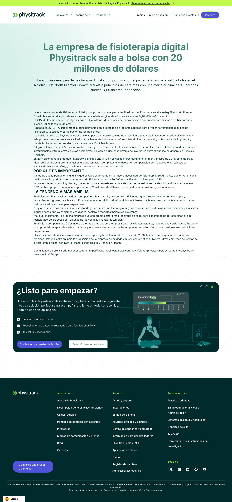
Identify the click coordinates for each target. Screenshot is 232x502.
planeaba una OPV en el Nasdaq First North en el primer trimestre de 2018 (130, 158)
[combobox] (14, 499)
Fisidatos (118, 457)
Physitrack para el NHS (126, 443)
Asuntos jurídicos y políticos (129, 421)
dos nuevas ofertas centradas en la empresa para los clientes (105, 223)
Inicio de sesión (158, 15)
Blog (60, 443)
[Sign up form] (210, 15)
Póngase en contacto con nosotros (78, 421)
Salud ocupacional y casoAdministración (183, 410)
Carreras (62, 450)
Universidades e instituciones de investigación (188, 443)
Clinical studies (66, 414)
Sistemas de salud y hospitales (186, 419)
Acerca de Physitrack (70, 400)
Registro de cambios (124, 464)
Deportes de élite (178, 426)
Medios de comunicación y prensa (78, 435)
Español (11, 499)
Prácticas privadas (179, 400)
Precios (140, 15)
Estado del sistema (123, 414)
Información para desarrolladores (132, 435)
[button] (63, 15)
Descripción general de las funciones (80, 407)
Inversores (63, 428)
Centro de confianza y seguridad (132, 428)
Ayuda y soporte (122, 400)
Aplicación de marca (124, 450)
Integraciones (120, 407)
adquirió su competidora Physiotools (86, 196)
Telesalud (173, 434)
